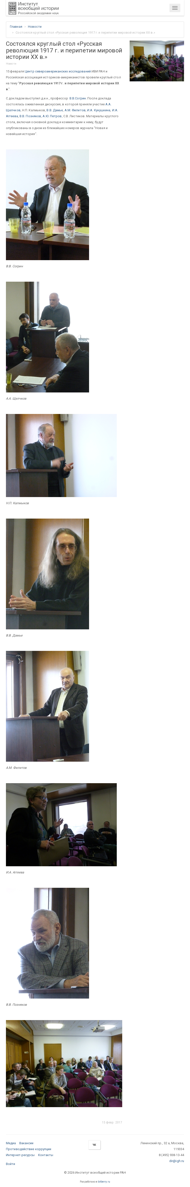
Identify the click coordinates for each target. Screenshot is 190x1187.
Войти (10, 1164)
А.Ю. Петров (52, 116)
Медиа (11, 1143)
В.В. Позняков (30, 116)
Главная (16, 26)
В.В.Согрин (78, 98)
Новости (35, 26)
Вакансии (26, 1143)
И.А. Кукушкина (98, 110)
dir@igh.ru (176, 1161)
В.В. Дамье (55, 110)
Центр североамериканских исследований (58, 71)
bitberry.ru (104, 1181)
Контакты (45, 1155)
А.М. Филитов (75, 110)
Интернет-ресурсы (20, 1155)
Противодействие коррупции (28, 1149)
